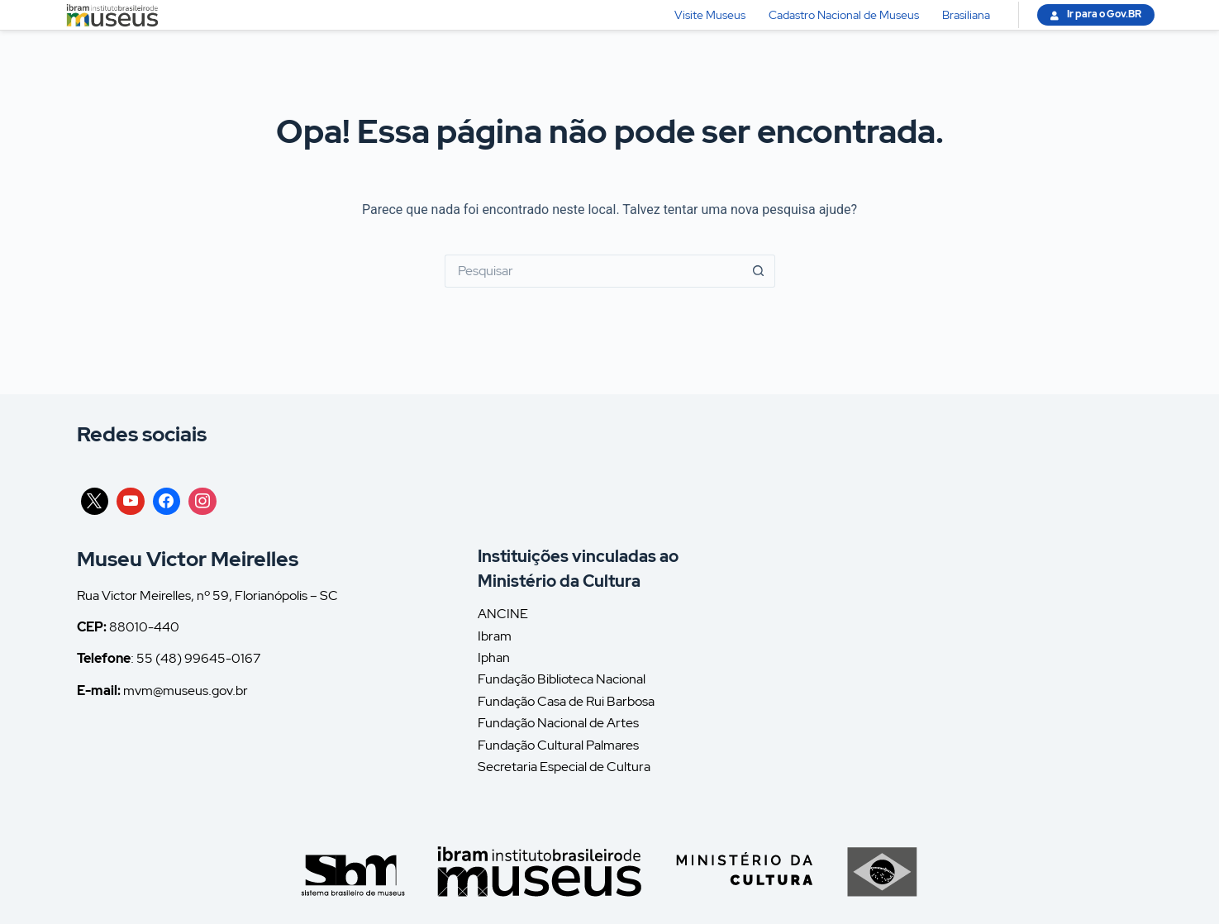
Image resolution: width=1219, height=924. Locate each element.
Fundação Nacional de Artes (558, 722)
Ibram (495, 636)
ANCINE (503, 613)
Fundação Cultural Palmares (558, 745)
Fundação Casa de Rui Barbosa (566, 701)
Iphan (494, 657)
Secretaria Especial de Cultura (564, 766)
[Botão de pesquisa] (758, 271)
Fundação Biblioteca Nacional (561, 679)
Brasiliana (966, 14)
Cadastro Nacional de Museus (844, 14)
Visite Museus (709, 14)
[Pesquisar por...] (593, 271)
